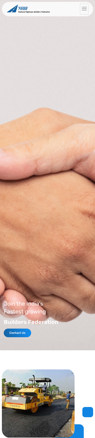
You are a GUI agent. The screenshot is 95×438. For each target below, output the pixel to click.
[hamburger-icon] (84, 9)
